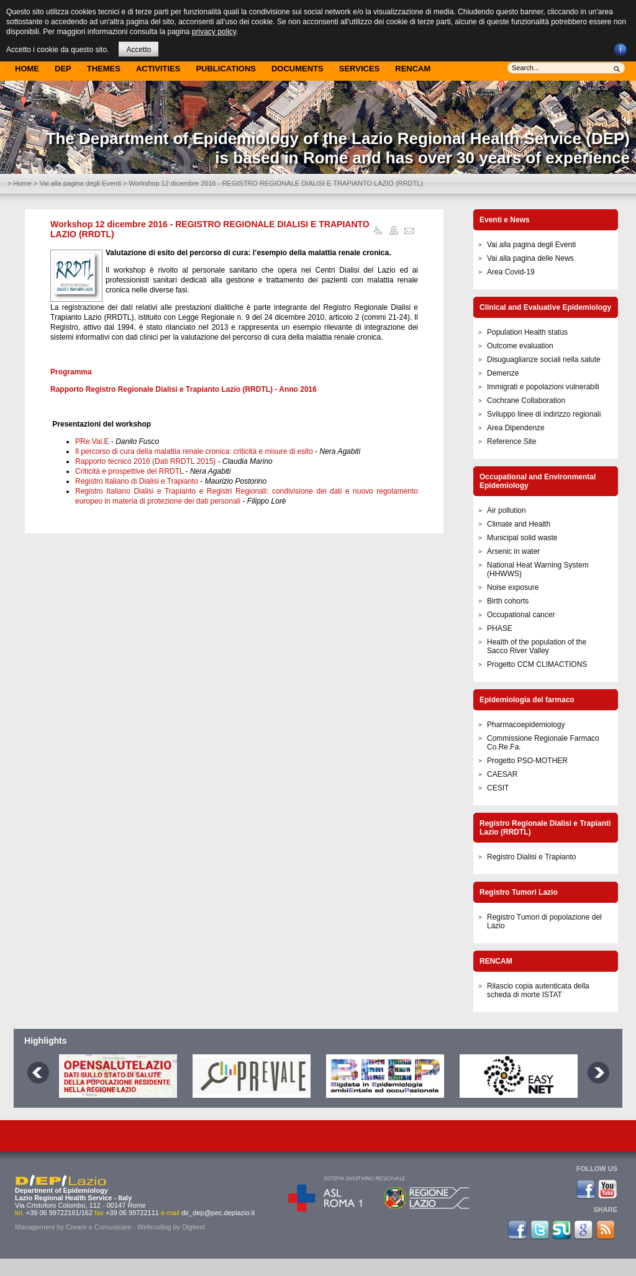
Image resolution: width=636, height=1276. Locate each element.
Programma (71, 372)
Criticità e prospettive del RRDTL (129, 471)
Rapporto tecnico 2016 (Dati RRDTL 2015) (145, 461)
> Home (19, 183)
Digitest (193, 1227)
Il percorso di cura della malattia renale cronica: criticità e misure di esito (194, 451)
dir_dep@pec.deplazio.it (218, 1212)
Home (27, 68)
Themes (103, 68)
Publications (226, 68)
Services (359, 68)
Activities (158, 68)
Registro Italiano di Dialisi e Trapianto (136, 481)
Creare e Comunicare (98, 1227)
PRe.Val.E (92, 441)
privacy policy (214, 31)
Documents (297, 68)
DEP (63, 68)
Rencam (412, 68)
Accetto (138, 49)
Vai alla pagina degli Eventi (79, 183)
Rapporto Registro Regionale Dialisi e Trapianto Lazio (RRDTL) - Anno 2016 (183, 389)
